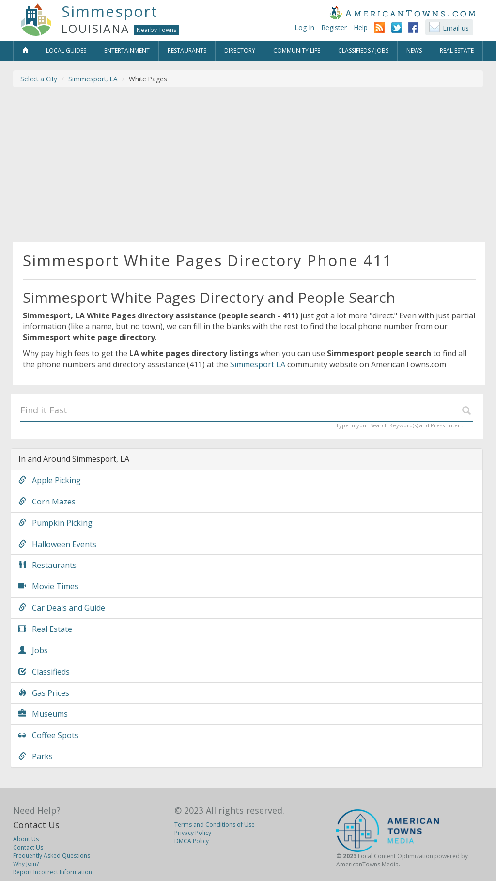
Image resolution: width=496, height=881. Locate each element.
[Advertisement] (248, 165)
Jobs (33, 650)
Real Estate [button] (457, 51)
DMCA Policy (191, 841)
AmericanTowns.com (402, 12)
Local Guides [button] (66, 51)
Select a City (38, 78)
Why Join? (26, 864)
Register (334, 27)
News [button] (414, 51)
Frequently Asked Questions (51, 855)
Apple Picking (49, 480)
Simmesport (110, 11)
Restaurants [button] (187, 51)
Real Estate (45, 629)
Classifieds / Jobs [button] (363, 51)
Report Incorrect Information (52, 872)
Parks (35, 756)
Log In (304, 27)
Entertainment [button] (127, 51)
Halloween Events (57, 544)
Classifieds (44, 671)
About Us (26, 839)
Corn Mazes (47, 501)
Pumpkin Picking (55, 523)
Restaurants (47, 565)
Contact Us (36, 825)
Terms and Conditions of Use (214, 824)
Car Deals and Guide (61, 607)
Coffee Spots (48, 735)
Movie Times (48, 586)
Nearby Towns (156, 30)
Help (361, 27)
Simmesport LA (257, 364)
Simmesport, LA (93, 78)
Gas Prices (43, 693)
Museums (43, 713)
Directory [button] (239, 51)
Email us (456, 27)
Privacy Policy (192, 833)
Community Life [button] (296, 51)
